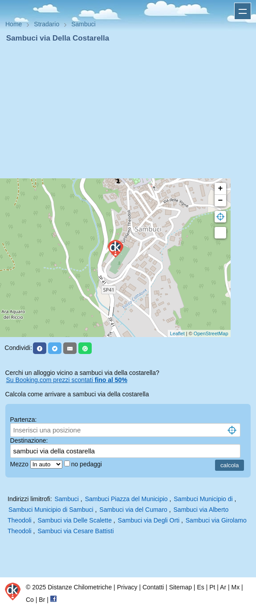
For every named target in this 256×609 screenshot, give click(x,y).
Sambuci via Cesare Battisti (75, 531)
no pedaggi (87, 464)
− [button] (220, 200)
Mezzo (20, 464)
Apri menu (242, 11)
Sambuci (66, 498)
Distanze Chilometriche (80, 587)
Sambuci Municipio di (204, 498)
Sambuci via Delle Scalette (74, 520)
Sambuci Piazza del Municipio (126, 498)
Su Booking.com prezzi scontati (66, 379)
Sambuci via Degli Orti (149, 520)
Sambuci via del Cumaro (133, 509)
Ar (223, 587)
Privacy (127, 587)
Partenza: (23, 419)
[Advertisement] (128, 110)
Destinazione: (29, 440)
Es (200, 587)
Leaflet (177, 333)
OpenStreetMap (211, 333)
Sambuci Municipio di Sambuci (50, 509)
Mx (235, 587)
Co (30, 599)
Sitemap (180, 587)
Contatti (153, 587)
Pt (212, 587)
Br (42, 599)
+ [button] (220, 188)
